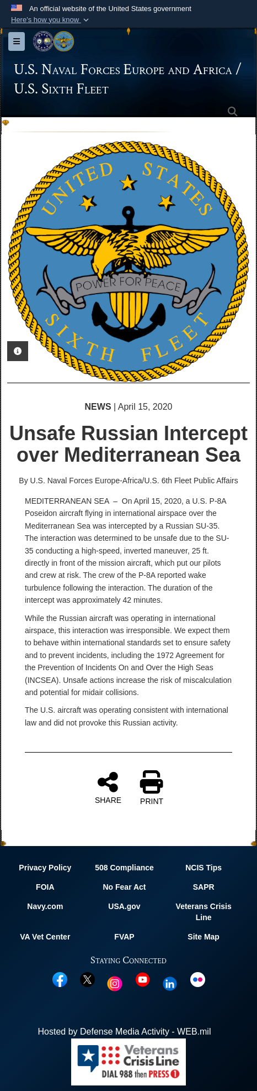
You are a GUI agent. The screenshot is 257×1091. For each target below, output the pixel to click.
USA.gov (124, 906)
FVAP (124, 936)
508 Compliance (124, 867)
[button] (51, 19)
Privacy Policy (45, 867)
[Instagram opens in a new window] (114, 983)
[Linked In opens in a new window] (169, 983)
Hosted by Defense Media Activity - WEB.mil (124, 1031)
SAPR (204, 887)
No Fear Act (124, 887)
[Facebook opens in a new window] (59, 979)
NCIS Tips (203, 867)
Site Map (203, 936)
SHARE (108, 787)
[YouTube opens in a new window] (142, 979)
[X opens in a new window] (87, 979)
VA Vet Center (45, 936)
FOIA (45, 887)
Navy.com (45, 906)
